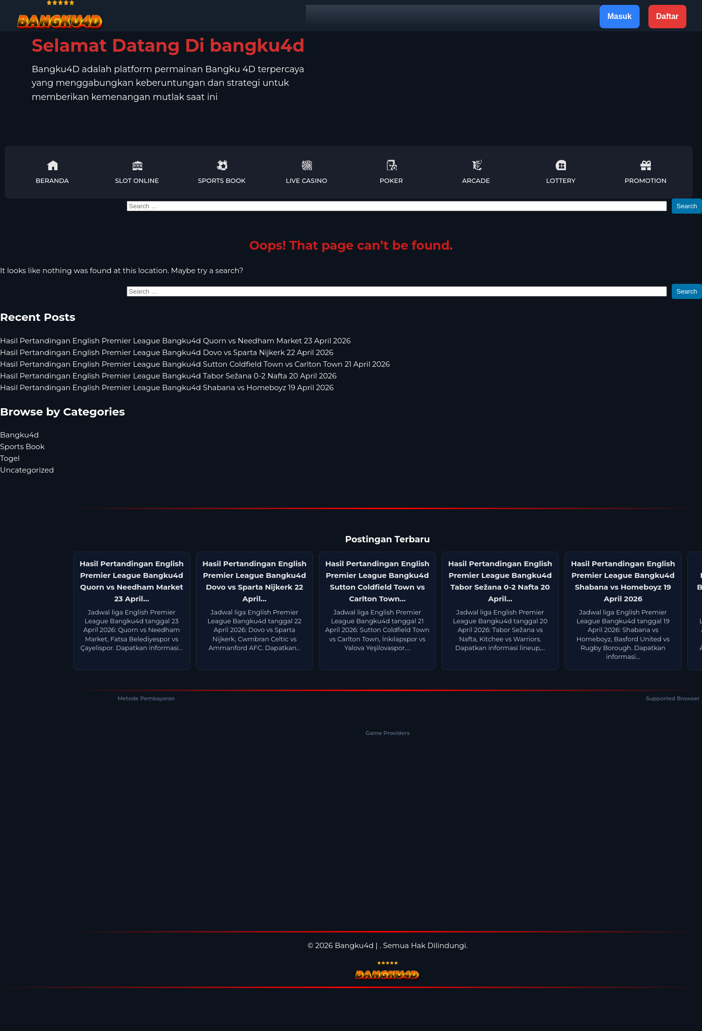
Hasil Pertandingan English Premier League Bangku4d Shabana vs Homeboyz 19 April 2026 (166, 387)
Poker (391, 171)
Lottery (560, 171)
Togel (10, 458)
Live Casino (306, 171)
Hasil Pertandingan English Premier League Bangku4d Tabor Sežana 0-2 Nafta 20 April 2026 (168, 375)
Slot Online (137, 171)
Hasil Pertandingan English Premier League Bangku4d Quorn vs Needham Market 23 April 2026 (175, 340)
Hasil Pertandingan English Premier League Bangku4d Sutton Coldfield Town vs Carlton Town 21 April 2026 (195, 364)
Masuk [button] (619, 16)
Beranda (52, 171)
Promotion (645, 171)
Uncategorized (27, 470)
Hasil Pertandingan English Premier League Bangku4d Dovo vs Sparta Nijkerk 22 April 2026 (166, 352)
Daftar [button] (667, 16)
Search (687, 206)
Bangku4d (19, 434)
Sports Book (222, 171)
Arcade (476, 171)
